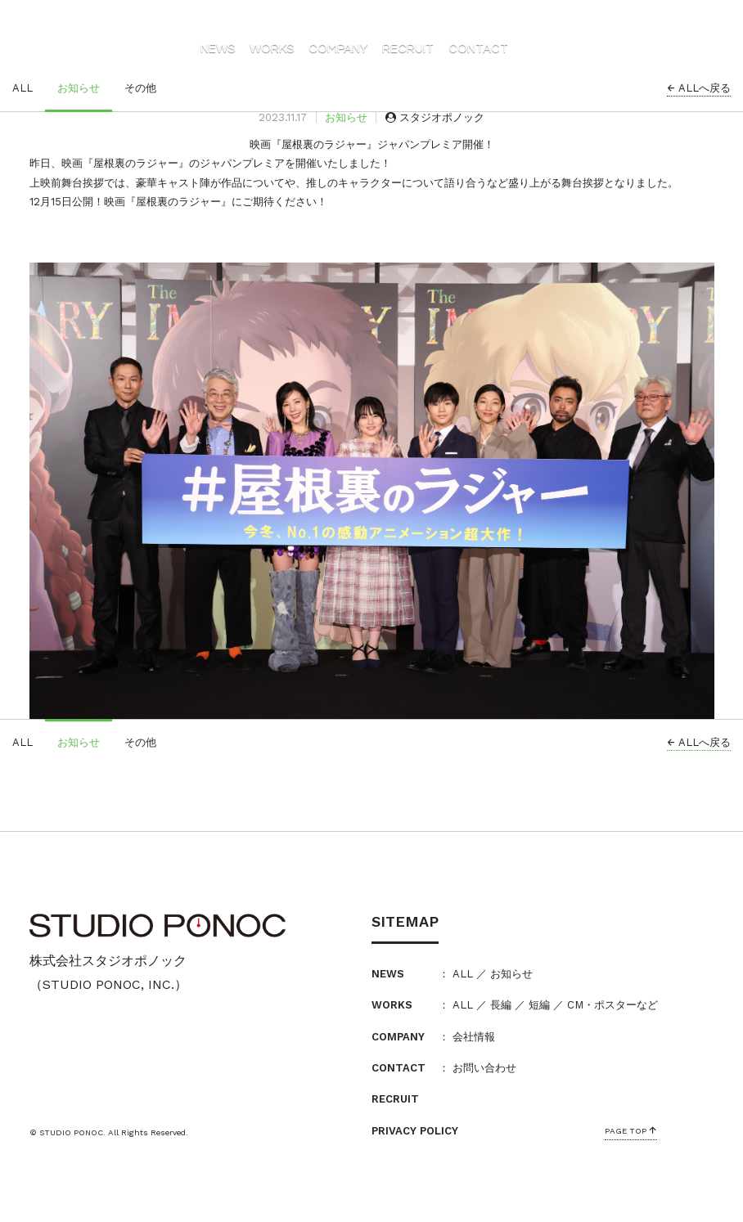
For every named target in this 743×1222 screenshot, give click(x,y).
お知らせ (78, 88)
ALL (22, 88)
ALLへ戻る (699, 88)
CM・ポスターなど (612, 1005)
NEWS (217, 49)
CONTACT (478, 49)
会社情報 (474, 1037)
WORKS (272, 49)
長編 (500, 1005)
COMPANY (337, 49)
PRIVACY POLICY (415, 1131)
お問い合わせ (484, 1068)
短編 (539, 1005)
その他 (140, 88)
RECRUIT (408, 49)
